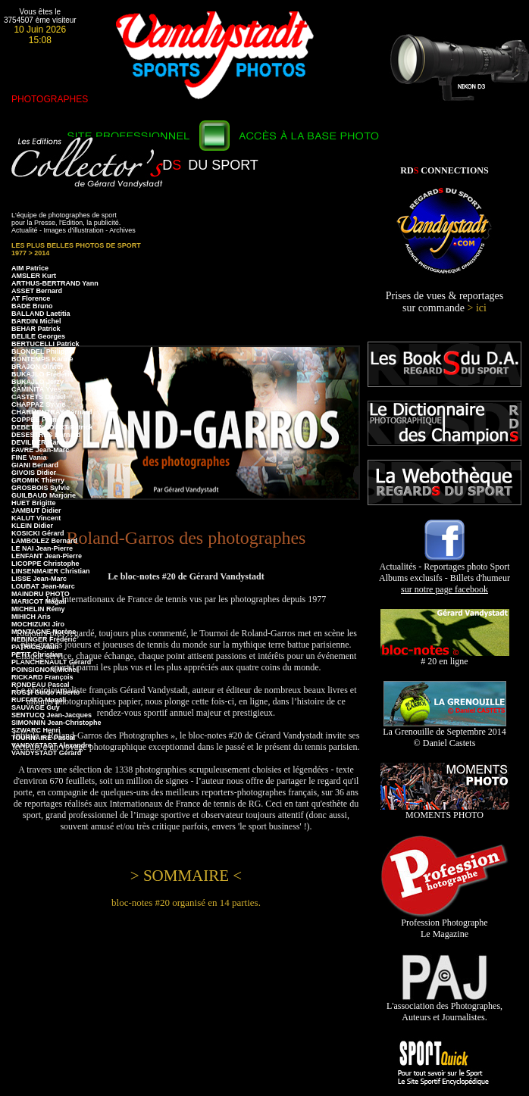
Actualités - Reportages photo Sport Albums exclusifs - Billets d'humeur (444, 574)
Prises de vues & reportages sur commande (445, 302)
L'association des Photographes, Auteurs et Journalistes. (444, 1007)
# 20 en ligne (444, 657)
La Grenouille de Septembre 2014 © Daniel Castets (444, 733)
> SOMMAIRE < (186, 875)
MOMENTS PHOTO (444, 810)
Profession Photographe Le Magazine (444, 924)
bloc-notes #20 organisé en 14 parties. (186, 902)
